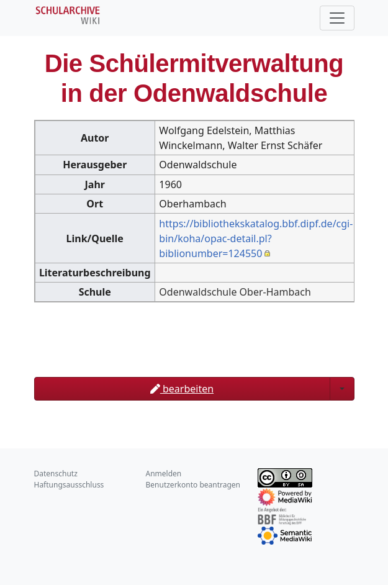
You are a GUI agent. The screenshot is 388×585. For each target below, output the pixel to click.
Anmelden (164, 473)
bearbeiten (182, 389)
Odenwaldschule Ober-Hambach (235, 292)
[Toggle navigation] (337, 18)
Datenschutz (56, 473)
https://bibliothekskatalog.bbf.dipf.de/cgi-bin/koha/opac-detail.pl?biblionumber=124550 (256, 238)
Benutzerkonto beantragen (193, 484)
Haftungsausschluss (69, 484)
